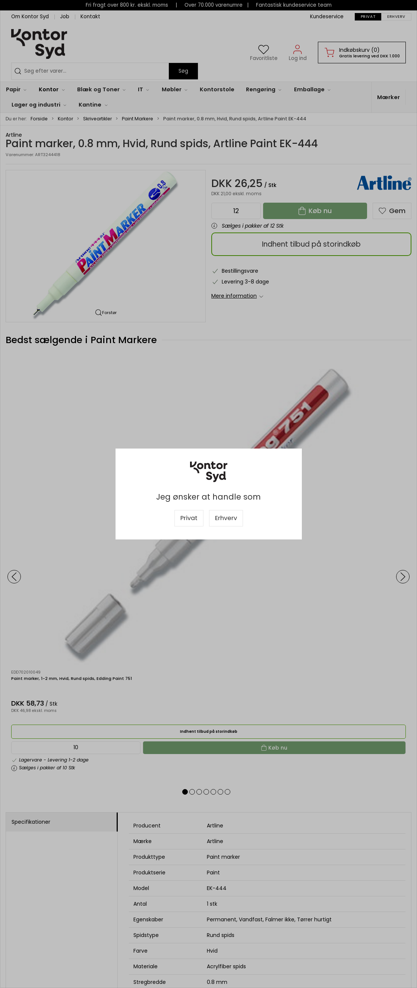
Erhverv (226, 518)
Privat (189, 518)
